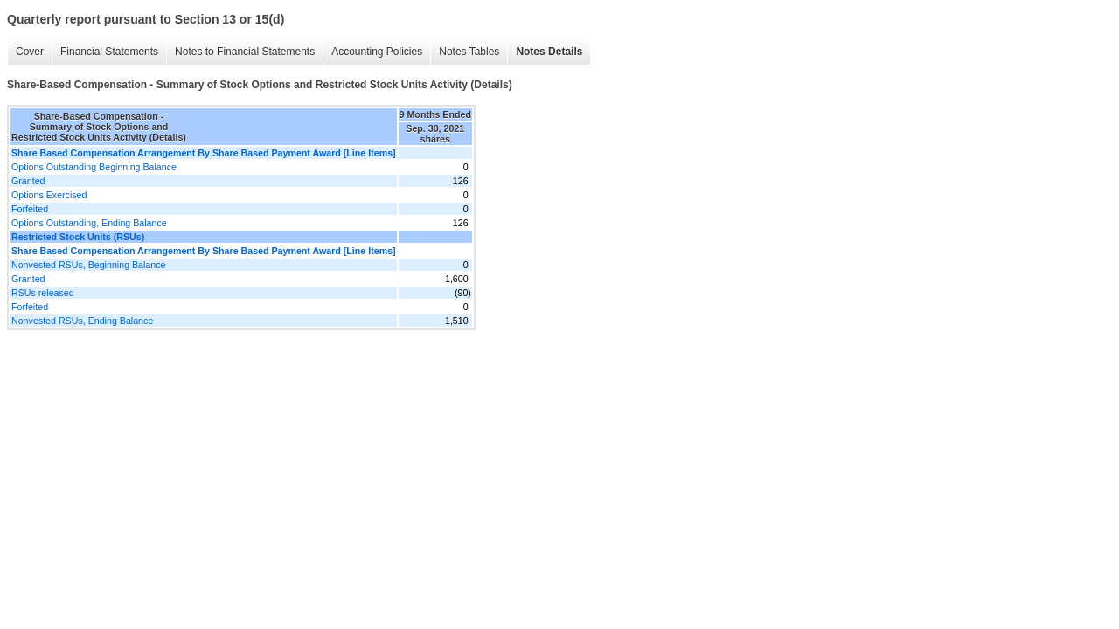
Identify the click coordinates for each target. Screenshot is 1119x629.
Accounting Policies (376, 51)
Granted (28, 181)
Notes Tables (469, 51)
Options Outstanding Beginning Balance (94, 167)
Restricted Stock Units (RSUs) (77, 237)
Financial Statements (109, 51)
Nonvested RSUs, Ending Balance (82, 320)
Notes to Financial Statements (245, 51)
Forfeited (29, 209)
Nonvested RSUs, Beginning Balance (88, 264)
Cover (30, 51)
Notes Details (549, 51)
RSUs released (42, 292)
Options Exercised (49, 195)
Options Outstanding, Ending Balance (89, 223)
